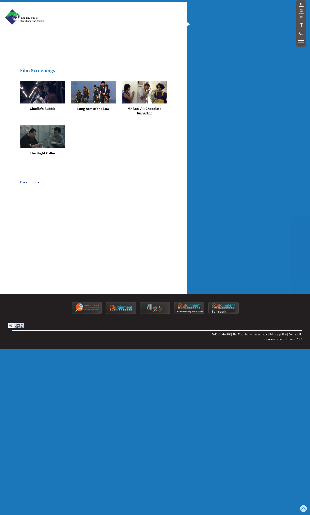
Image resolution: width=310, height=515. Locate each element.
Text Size (301, 25)
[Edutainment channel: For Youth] (223, 461)
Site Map (238, 482)
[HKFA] (24, 17)
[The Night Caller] (37, 192)
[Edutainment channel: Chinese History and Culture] (189, 461)
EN (301, 3)
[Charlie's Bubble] (37, 153)
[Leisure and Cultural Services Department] (87, 461)
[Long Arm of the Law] (77, 153)
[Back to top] (303, 509)
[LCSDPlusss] (155, 461)
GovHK (226, 482)
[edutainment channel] (121, 461)
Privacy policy (278, 482)
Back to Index (30, 231)
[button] (301, 33)
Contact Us (295, 482)
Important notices (256, 482)
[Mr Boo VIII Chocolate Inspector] (118, 156)
